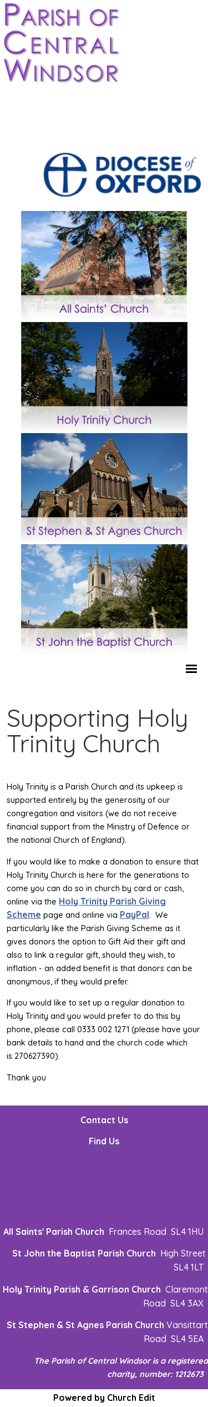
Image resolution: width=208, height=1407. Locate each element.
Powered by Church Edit (104, 1397)
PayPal (134, 914)
